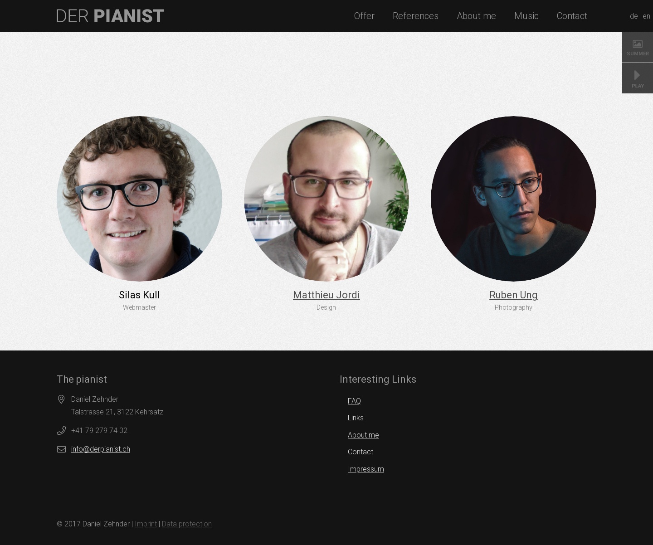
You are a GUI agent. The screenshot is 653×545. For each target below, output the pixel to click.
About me (363, 435)
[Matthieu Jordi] (326, 199)
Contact (360, 452)
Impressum (366, 469)
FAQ (354, 401)
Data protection (187, 524)
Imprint (146, 524)
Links (356, 418)
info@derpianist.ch (100, 449)
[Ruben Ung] (513, 199)
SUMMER (638, 54)
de (634, 16)
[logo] (110, 16)
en (646, 16)
